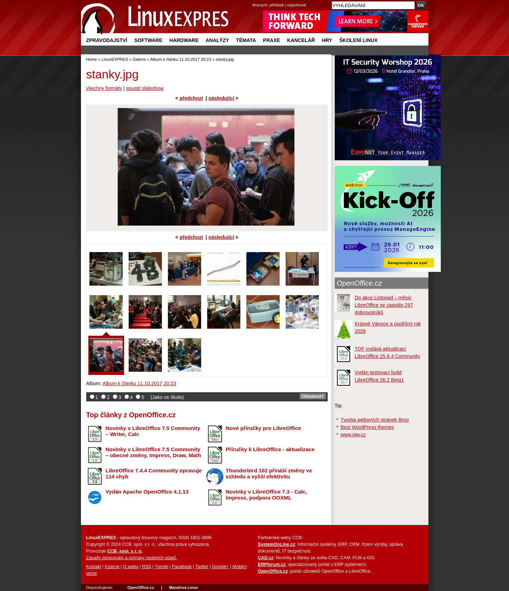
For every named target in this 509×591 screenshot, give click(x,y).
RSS (146, 566)
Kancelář (301, 40)
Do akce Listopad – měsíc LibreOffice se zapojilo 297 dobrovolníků (384, 305)
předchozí (191, 98)
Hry (327, 40)
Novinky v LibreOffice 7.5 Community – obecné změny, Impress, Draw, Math (153, 452)
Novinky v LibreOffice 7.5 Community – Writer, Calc (153, 431)
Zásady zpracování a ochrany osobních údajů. (131, 557)
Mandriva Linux (183, 587)
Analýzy (217, 40)
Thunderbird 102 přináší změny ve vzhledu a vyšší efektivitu (269, 473)
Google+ (220, 566)
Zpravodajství (106, 40)
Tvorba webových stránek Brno (375, 420)
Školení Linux (358, 40)
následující (221, 98)
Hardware (183, 40)
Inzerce (112, 566)
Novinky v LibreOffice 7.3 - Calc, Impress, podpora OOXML (266, 495)
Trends (162, 566)
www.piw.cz (353, 434)
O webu (130, 566)
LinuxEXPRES (114, 59)
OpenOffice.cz (359, 283)
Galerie (139, 59)
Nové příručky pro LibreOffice (263, 428)
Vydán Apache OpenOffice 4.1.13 (147, 492)
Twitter (201, 566)
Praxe (271, 40)
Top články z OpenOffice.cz (131, 415)
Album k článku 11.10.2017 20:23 (180, 59)
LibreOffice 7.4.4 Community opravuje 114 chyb (154, 473)
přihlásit (277, 4)
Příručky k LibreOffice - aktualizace (270, 449)
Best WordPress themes (367, 427)
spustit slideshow (145, 88)
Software (148, 40)
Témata (246, 40)
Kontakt (93, 566)
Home (91, 59)
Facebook (182, 566)
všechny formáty (104, 88)
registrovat (296, 4)
